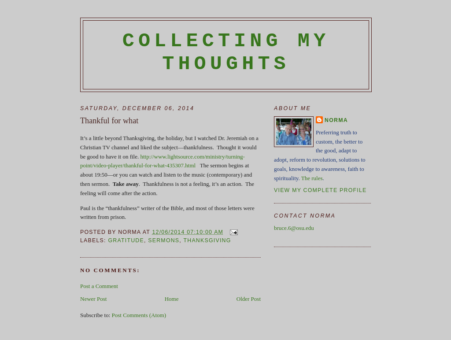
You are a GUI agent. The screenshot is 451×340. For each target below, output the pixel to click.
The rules (312, 178)
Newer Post (93, 299)
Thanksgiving (207, 240)
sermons (163, 240)
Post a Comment (99, 286)
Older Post (249, 299)
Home (172, 299)
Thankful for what (109, 120)
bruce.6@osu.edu (294, 228)
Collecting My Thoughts (226, 52)
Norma (336, 120)
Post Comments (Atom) (139, 315)
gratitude (126, 240)
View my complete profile (320, 190)
